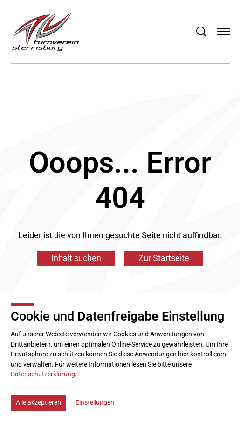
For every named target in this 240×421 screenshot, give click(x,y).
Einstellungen (94, 403)
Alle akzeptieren (38, 403)
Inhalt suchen (76, 258)
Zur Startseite (163, 258)
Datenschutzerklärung (43, 374)
